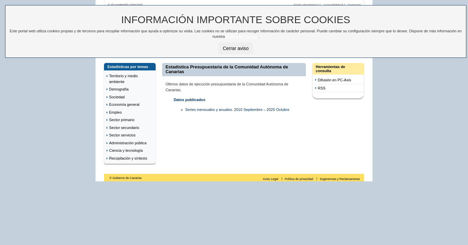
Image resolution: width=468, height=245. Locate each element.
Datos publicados (189, 100)
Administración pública (127, 143)
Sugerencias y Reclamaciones (340, 179)
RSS (322, 88)
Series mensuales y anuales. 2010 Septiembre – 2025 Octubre (237, 110)
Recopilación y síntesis (128, 158)
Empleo (115, 112)
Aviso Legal (271, 179)
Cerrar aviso (235, 48)
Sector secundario (124, 128)
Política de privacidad (299, 179)
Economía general (124, 104)
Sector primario (122, 120)
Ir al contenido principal (125, 4)
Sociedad (117, 97)
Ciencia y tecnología (126, 150)
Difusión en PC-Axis (334, 80)
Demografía (118, 89)
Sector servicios (122, 135)
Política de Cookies (242, 36)
